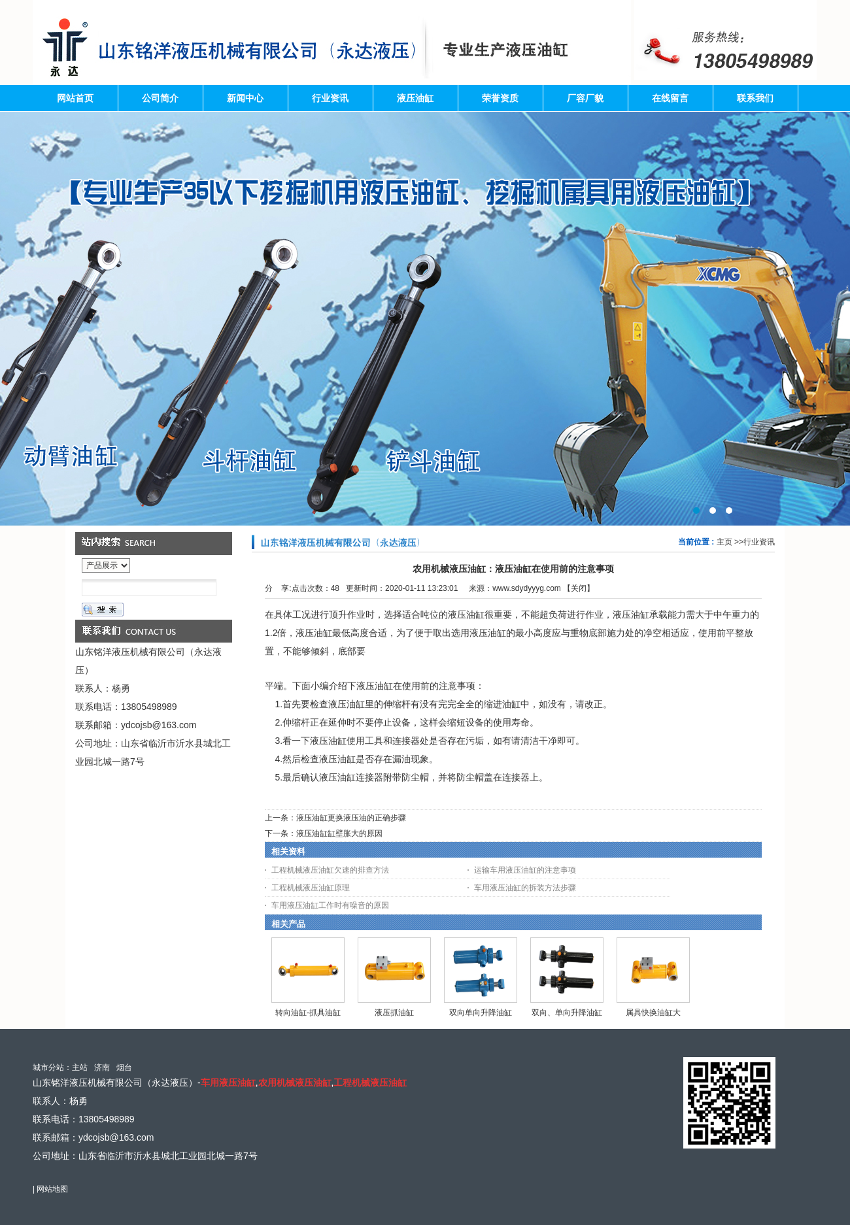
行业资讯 (759, 541)
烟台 (124, 1067)
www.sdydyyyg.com (526, 588)
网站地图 (52, 1189)
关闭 (578, 588)
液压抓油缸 (394, 1012)
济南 (102, 1067)
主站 (80, 1067)
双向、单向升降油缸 (567, 1012)
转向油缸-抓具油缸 (308, 1012)
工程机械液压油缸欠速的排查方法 (330, 870)
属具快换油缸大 (653, 1012)
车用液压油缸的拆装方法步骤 (525, 887)
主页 (724, 541)
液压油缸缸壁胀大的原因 (339, 833)
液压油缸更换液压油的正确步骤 (351, 817)
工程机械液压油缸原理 (310, 887)
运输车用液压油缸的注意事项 (525, 870)
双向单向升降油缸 (480, 1012)
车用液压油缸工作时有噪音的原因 (330, 905)
